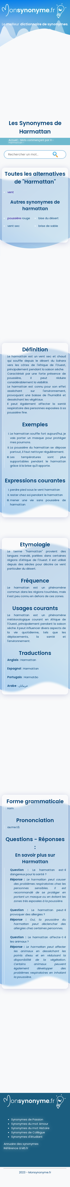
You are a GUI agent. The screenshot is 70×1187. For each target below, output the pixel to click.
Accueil (13, 140)
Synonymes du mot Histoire (30, 1128)
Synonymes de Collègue (28, 1132)
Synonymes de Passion (27, 1119)
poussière (14, 218)
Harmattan (15, 142)
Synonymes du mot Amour (29, 1124)
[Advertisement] (35, 82)
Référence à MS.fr (16, 1148)
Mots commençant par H (36, 140)
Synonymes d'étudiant (27, 1137)
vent (10, 192)
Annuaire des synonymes (21, 1144)
